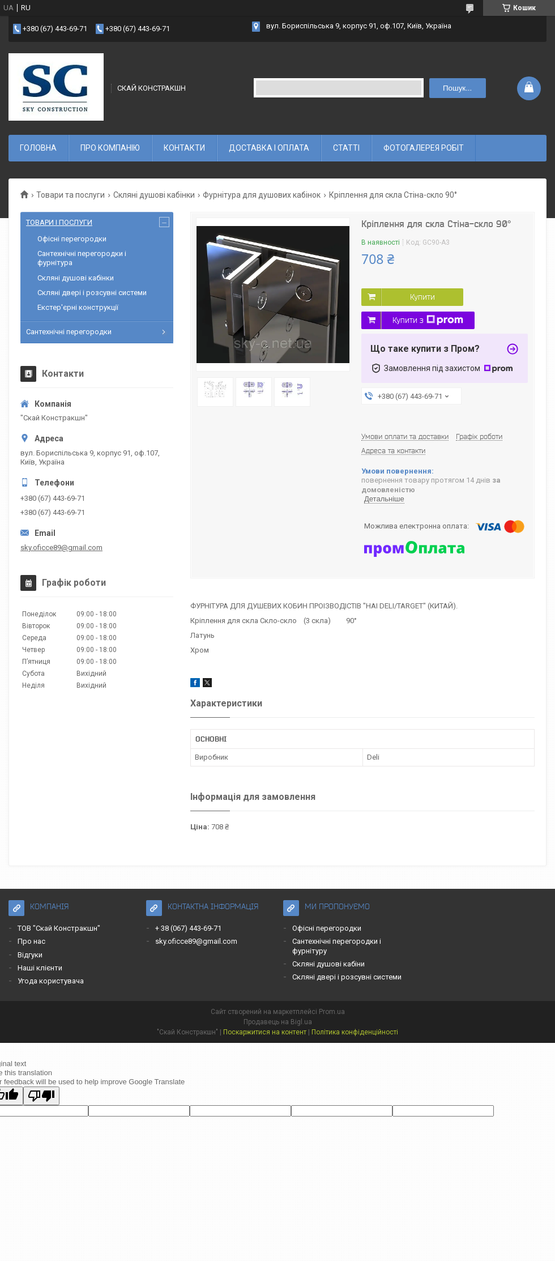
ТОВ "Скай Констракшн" (59, 928)
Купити (422, 296)
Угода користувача (51, 981)
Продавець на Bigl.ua (278, 1022)
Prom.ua (332, 1012)
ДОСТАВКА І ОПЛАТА (269, 147)
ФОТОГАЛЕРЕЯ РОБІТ (423, 147)
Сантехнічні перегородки (69, 331)
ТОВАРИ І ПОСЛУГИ (59, 222)
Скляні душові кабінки (154, 194)
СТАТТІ (346, 147)
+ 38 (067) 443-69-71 (188, 928)
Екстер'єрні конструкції (77, 307)
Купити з (427, 320)
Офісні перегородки (71, 239)
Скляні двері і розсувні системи (92, 292)
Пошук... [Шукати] (457, 88)
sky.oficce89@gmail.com (61, 547)
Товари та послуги (70, 194)
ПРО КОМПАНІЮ (110, 147)
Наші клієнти (40, 968)
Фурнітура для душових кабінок (262, 194)
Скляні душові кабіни (328, 964)
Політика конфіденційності (354, 1032)
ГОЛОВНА (38, 147)
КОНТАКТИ (184, 147)
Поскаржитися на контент (264, 1032)
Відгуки (30, 955)
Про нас (31, 941)
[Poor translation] (41, 1096)
